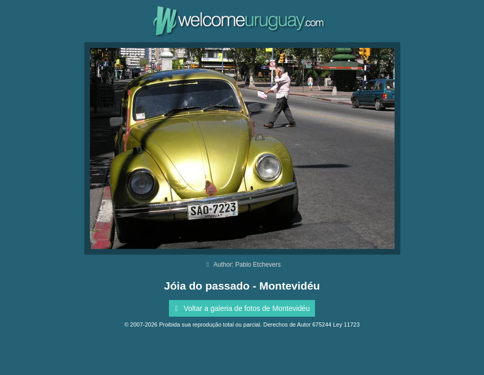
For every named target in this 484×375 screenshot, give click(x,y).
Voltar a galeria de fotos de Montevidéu (241, 308)
